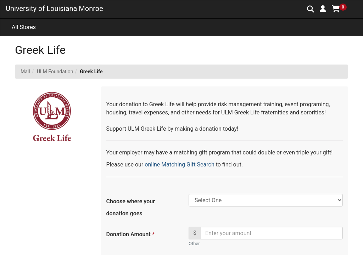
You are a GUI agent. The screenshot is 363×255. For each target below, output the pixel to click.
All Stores (24, 27)
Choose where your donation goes (130, 207)
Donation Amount (130, 234)
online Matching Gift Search (180, 164)
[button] (323, 9)
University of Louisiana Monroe (54, 8)
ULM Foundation (55, 71)
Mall (25, 71)
